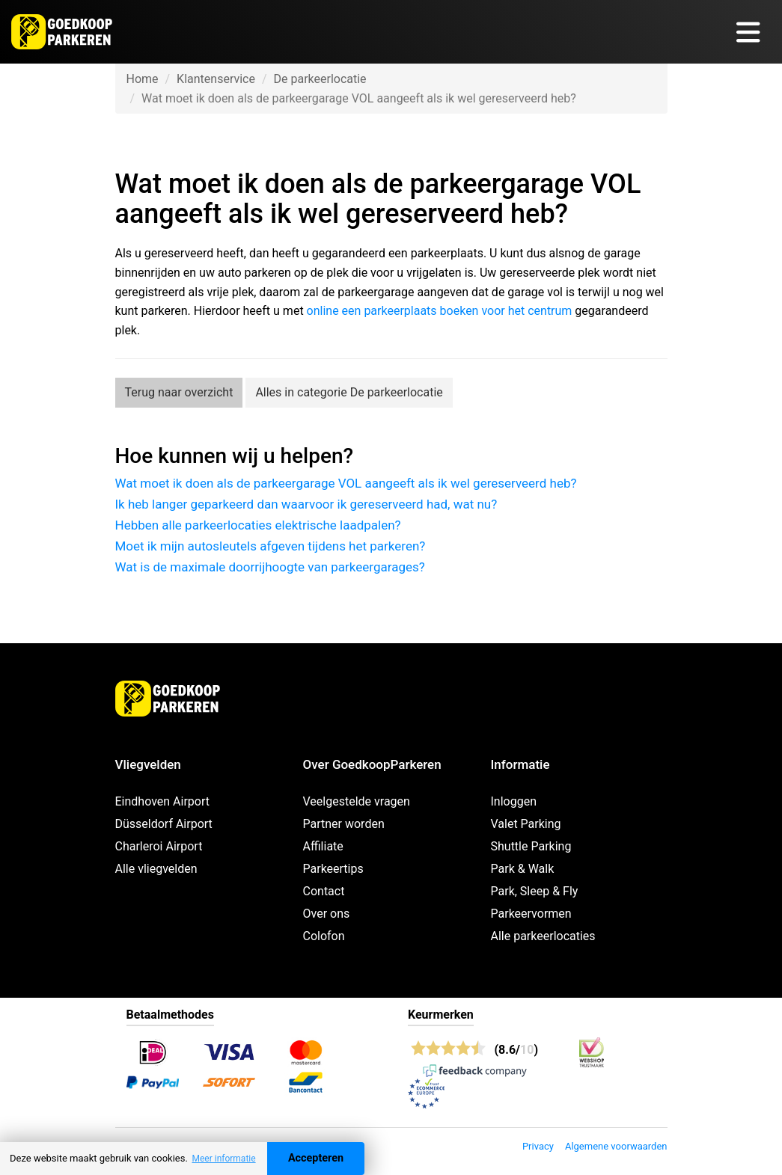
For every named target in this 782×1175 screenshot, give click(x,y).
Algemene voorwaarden (616, 1146)
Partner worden (344, 824)
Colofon (324, 936)
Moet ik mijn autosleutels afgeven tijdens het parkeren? (270, 546)
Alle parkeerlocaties (543, 936)
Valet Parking (526, 824)
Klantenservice (216, 79)
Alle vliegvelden (156, 869)
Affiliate (323, 846)
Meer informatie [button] (223, 1158)
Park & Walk (523, 869)
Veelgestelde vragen (356, 801)
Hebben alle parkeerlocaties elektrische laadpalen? (258, 525)
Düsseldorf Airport (164, 824)
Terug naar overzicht (179, 392)
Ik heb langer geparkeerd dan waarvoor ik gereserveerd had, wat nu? (306, 504)
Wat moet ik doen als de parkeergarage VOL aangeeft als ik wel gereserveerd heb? (346, 483)
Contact (324, 891)
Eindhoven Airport (162, 801)
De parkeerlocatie (319, 79)
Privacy (538, 1146)
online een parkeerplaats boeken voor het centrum (439, 311)
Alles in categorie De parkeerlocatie (348, 392)
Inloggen (514, 801)
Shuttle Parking (531, 846)
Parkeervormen (531, 913)
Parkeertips (333, 869)
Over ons (326, 913)
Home (142, 79)
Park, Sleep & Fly (534, 891)
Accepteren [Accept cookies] (315, 1158)
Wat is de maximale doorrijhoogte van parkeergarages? (270, 566)
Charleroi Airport (159, 846)
